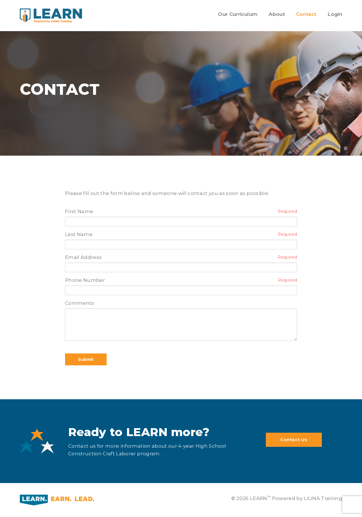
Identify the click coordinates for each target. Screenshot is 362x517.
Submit (86, 359)
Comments (79, 303)
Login (334, 14)
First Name (79, 211)
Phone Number (85, 280)
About (277, 14)
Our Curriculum (237, 14)
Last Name (78, 234)
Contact (306, 14)
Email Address (83, 257)
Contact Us (293, 439)
